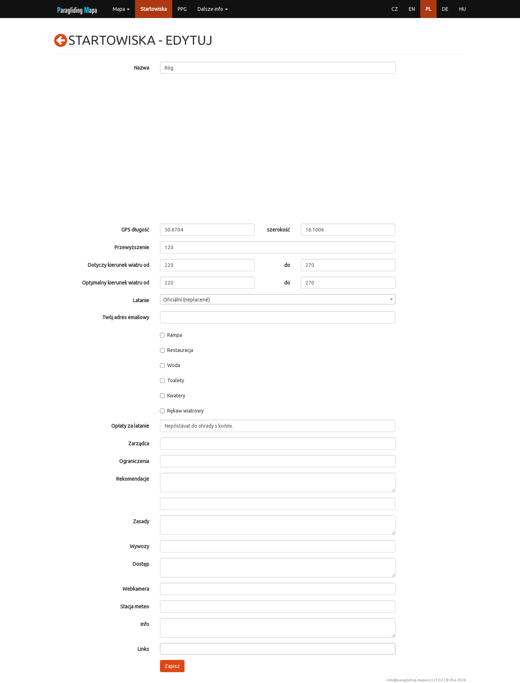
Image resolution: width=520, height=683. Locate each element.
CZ (394, 9)
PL (428, 9)
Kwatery (172, 395)
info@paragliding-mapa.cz (408, 680)
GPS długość (135, 230)
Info (144, 624)
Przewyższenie (131, 247)
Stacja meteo (134, 606)
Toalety (172, 380)
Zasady (141, 521)
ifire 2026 (458, 680)
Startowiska (153, 9)
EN (412, 9)
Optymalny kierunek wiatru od (115, 283)
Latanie (141, 300)
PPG (182, 9)
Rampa (171, 335)
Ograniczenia (134, 461)
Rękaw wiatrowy (182, 411)
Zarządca (138, 443)
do (287, 265)
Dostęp (141, 564)
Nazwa (141, 68)
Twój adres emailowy (125, 317)
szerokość (278, 230)
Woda (170, 365)
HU (462, 9)
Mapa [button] (121, 9)
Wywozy (139, 546)
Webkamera (135, 589)
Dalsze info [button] (213, 9)
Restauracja (176, 350)
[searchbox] (164, 648)
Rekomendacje (132, 479)
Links (143, 649)
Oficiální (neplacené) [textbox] (186, 300)
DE (445, 9)
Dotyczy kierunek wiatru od (118, 265)
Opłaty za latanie (130, 426)
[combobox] (278, 299)
